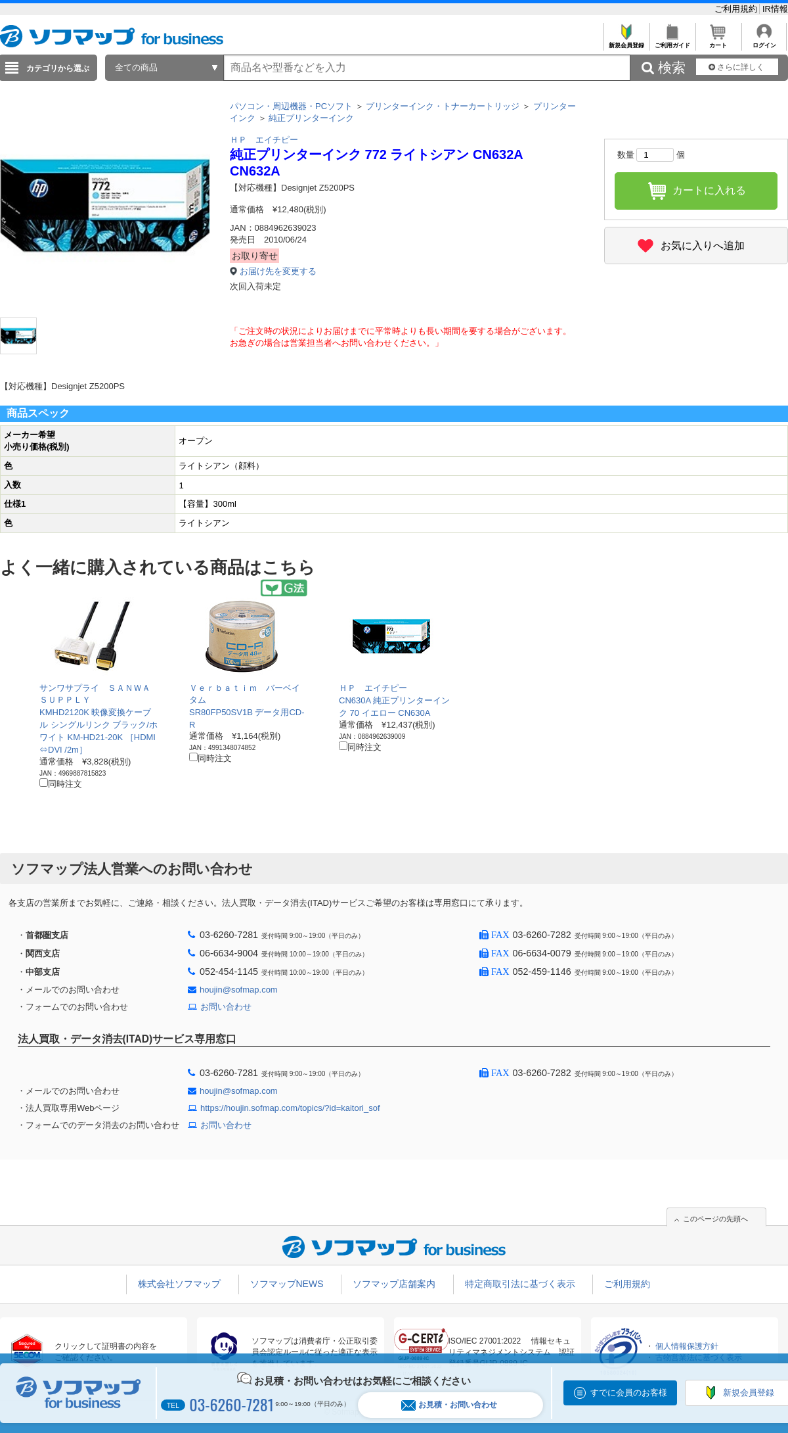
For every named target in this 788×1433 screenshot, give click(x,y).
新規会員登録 (626, 42)
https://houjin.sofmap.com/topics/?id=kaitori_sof (290, 1108)
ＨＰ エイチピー (264, 140)
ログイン (764, 42)
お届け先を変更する (278, 271)
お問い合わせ (226, 1007)
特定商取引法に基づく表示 (520, 1284)
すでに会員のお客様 (628, 1393)
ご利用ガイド (672, 42)
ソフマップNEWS (287, 1284)
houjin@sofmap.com (239, 990)
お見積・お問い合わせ (449, 1405)
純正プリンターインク (311, 118)
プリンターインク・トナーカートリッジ (442, 106)
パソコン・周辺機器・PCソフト (291, 106)
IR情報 (775, 9)
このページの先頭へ (715, 1219)
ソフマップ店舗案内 (394, 1284)
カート (718, 42)
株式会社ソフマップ (179, 1284)
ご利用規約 (737, 9)
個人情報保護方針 (686, 1346)
